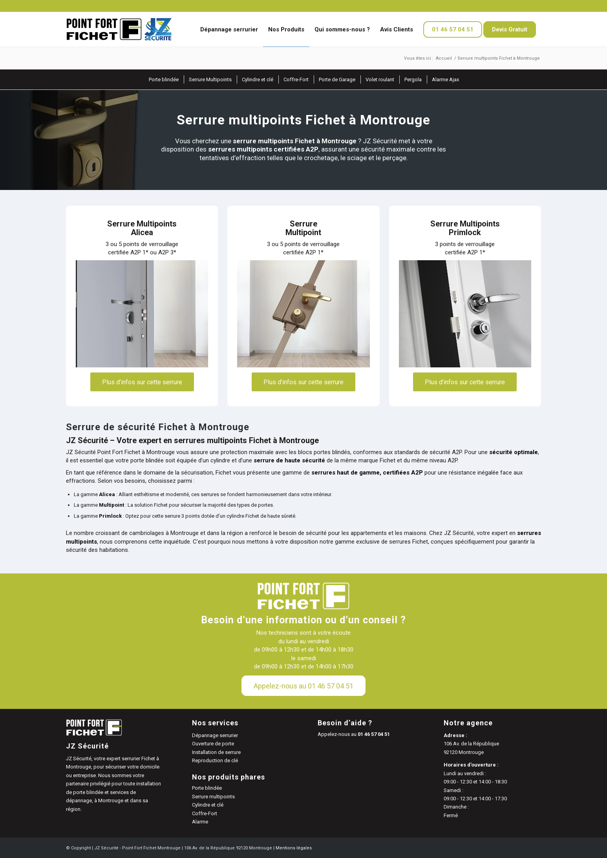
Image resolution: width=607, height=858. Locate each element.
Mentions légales (294, 848)
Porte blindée (207, 788)
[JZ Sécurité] (119, 29)
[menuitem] (229, 29)
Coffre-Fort (204, 813)
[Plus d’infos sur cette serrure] (142, 381)
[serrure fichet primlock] (465, 313)
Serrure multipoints (213, 797)
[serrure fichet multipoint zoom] (303, 313)
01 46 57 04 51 (374, 734)
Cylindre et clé (207, 805)
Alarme (200, 822)
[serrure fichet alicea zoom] (142, 313)
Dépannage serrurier (215, 735)
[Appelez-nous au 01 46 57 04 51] (303, 685)
